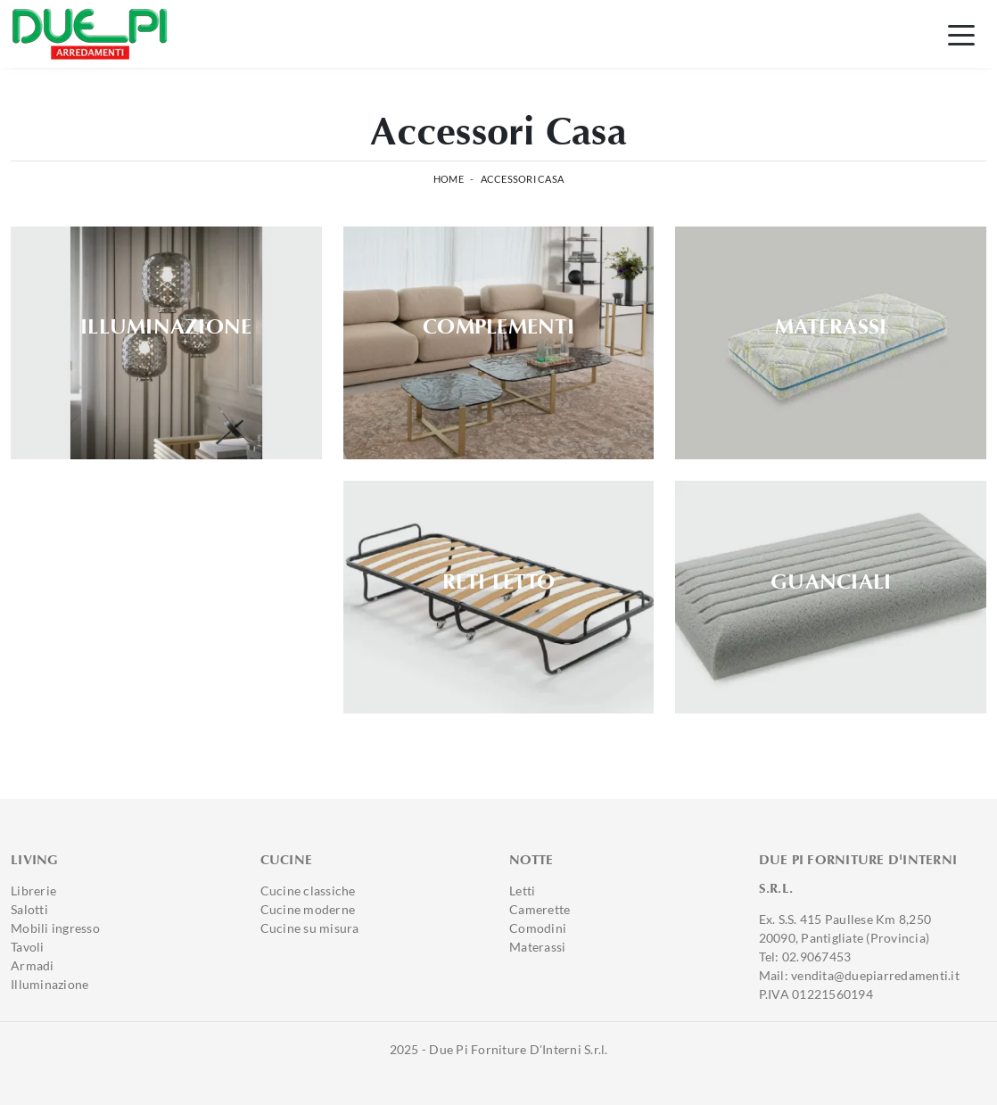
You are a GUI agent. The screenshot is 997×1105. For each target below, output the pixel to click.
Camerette (539, 909)
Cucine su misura (309, 928)
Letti (522, 890)
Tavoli (28, 946)
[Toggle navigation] (961, 34)
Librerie (33, 890)
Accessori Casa (522, 179)
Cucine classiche (308, 890)
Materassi (537, 946)
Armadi (32, 965)
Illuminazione (49, 984)
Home (448, 179)
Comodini (537, 928)
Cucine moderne (308, 909)
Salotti (29, 909)
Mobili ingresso (55, 928)
